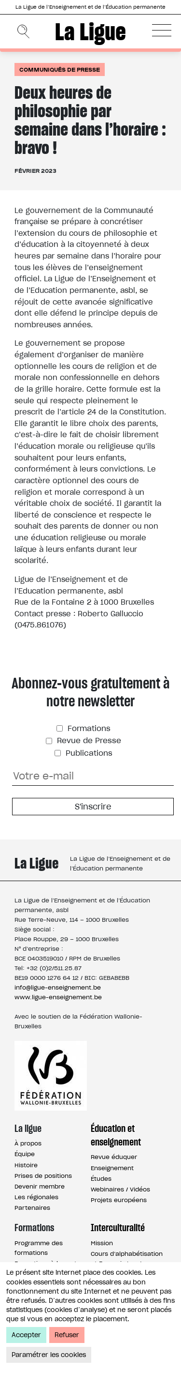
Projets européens (119, 1200)
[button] (161, 30)
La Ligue (90, 31)
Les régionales (36, 1197)
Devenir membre (39, 1186)
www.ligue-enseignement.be (58, 997)
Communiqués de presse (59, 69)
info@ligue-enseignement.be (57, 987)
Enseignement (112, 1168)
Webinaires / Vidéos (120, 1189)
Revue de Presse (88, 740)
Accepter (26, 1335)
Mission (102, 1243)
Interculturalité (118, 1227)
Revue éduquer (114, 1156)
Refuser (67, 1335)
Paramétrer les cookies (49, 1355)
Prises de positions (43, 1175)
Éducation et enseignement (116, 1135)
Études (101, 1178)
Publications (87, 753)
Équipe (24, 1154)
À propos (28, 1143)
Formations (88, 728)
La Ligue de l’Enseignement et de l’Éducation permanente (90, 7)
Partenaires (32, 1207)
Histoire (26, 1165)
